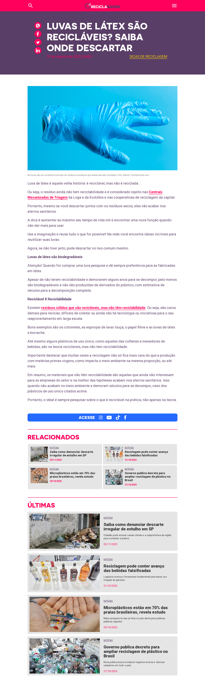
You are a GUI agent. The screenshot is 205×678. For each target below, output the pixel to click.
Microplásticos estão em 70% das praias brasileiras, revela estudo (72, 474)
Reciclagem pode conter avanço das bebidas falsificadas (146, 453)
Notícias (54, 447)
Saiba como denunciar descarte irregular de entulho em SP (71, 453)
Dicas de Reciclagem (148, 57)
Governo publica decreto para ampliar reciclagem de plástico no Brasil (148, 476)
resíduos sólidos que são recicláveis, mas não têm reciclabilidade (93, 308)
